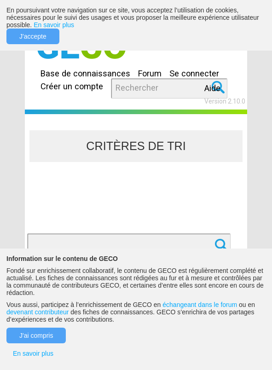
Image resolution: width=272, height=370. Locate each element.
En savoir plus (54, 25)
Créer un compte (72, 86)
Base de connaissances (85, 73)
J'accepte (32, 36)
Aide (212, 88)
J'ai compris (36, 335)
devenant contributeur (37, 312)
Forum (150, 73)
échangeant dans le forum (199, 304)
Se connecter (194, 73)
